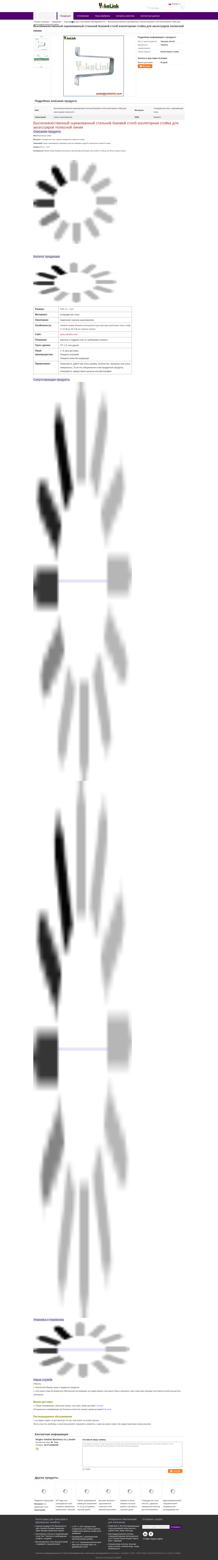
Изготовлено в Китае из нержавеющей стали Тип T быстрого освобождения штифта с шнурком (52, 1536)
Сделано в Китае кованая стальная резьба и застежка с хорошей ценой (128, 1505)
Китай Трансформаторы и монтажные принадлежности (87, 1553)
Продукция (65, 16)
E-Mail (146, 1539)
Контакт (146, 66)
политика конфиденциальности (49, 1553)
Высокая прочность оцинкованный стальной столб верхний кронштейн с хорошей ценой (108, 1507)
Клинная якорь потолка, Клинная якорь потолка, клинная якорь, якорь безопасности (123, 1546)
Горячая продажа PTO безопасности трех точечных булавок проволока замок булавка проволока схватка (51, 1528)
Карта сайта (157, 1539)
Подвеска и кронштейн (43, 1501)
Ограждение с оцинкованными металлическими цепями (85, 1538)
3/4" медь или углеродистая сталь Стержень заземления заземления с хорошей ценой (65, 1507)
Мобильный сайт (150, 1543)
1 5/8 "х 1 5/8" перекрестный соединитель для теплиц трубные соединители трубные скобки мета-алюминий (87, 1530)
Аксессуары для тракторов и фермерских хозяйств (51, 1521)
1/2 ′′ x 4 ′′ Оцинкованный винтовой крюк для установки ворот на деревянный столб (86, 1544)
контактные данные (150, 16)
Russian (176, 4)
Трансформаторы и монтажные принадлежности (84, 22)
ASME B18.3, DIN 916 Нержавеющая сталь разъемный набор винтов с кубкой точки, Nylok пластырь (123, 1528)
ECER (118, 1558)
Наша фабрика (102, 16)
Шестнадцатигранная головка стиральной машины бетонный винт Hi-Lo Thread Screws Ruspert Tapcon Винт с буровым (123, 1537)
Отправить (176, 1527)
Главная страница (41, 22)
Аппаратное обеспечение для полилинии (122, 1521)
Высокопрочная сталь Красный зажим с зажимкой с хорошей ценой (52, 1543)
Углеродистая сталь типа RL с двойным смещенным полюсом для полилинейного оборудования (151, 1507)
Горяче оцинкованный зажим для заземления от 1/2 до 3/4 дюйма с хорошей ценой (87, 1505)
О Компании (83, 16)
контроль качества (125, 16)
